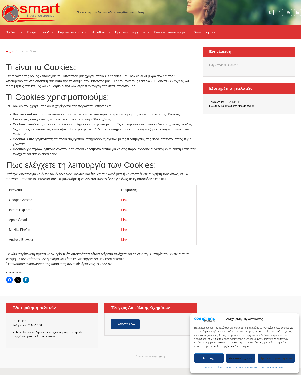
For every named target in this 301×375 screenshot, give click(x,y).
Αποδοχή (209, 358)
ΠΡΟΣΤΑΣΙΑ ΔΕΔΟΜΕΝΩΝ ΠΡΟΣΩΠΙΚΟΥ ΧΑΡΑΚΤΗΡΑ (254, 367)
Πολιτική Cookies (213, 367)
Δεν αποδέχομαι (240, 358)
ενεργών (18, 336)
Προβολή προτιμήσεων (276, 358)
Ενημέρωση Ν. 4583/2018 (224, 65)
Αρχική (10, 51)
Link (124, 200)
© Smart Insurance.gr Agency (150, 356)
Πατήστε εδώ (125, 324)
